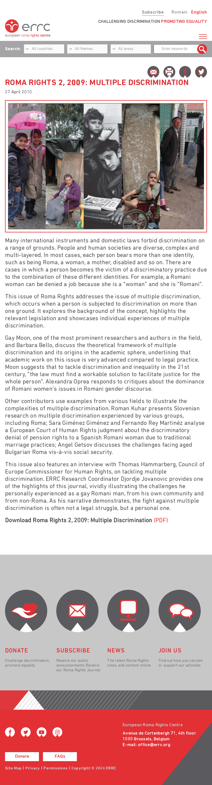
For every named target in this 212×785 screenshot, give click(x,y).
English (199, 12)
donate (16, 651)
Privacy (32, 768)
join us (170, 651)
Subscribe (153, 12)
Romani (179, 12)
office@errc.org (154, 745)
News (116, 651)
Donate (22, 756)
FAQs (60, 756)
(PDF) (161, 521)
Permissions (55, 768)
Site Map (13, 768)
